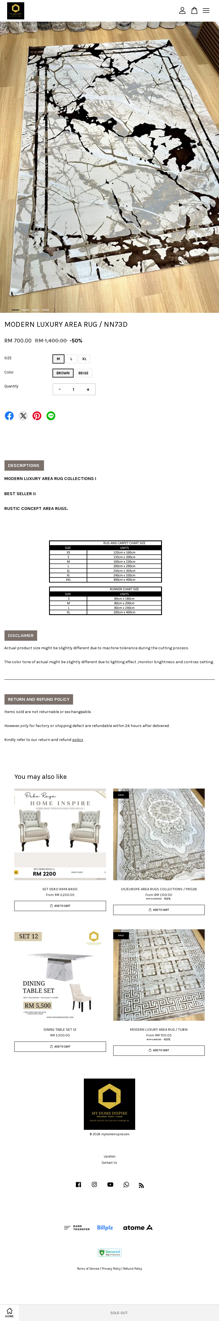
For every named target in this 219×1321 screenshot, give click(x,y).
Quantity (11, 386)
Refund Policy (132, 1269)
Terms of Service (88, 1269)
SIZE (8, 358)
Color (8, 372)
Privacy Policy (111, 1269)
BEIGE (83, 373)
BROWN (63, 373)
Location (109, 1156)
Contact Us (109, 1163)
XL (84, 359)
